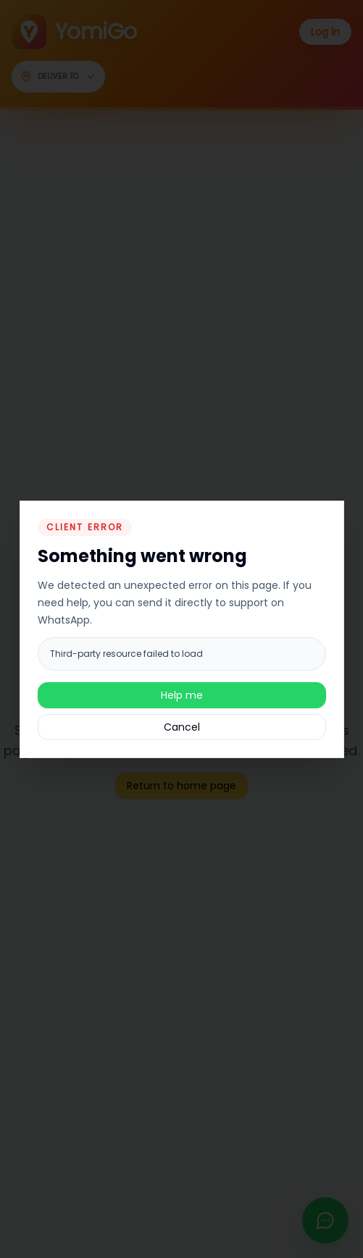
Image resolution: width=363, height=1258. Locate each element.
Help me (182, 695)
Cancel (182, 727)
